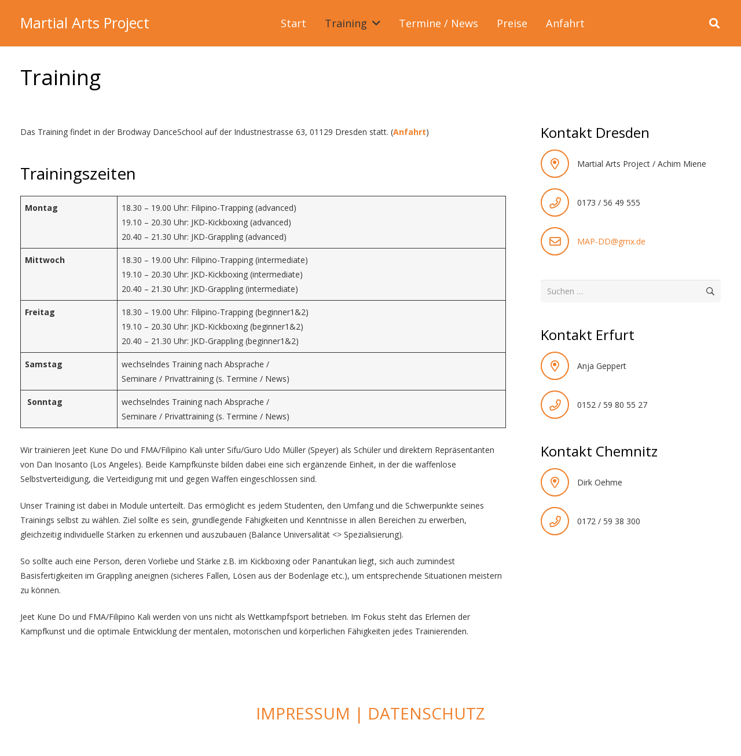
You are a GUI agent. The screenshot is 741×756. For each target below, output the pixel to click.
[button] (373, 23)
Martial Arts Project (84, 22)
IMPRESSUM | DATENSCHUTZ (370, 713)
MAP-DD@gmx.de (611, 241)
